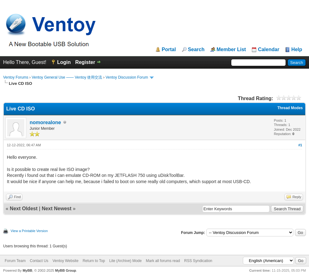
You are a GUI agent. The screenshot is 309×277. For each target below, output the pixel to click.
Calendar (268, 49)
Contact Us (39, 261)
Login (64, 62)
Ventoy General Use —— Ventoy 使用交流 (67, 77)
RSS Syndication (198, 261)
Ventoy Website (65, 261)
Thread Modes (290, 108)
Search (196, 49)
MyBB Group (65, 270)
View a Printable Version (29, 231)
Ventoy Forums (15, 77)
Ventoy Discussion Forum (126, 77)
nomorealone (45, 122)
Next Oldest (23, 208)
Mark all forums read (163, 261)
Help (296, 49)
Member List (231, 49)
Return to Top (94, 261)
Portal (169, 49)
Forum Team (15, 261)
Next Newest (56, 208)
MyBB (27, 270)
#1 (300, 145)
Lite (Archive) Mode (125, 261)
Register (85, 62)
